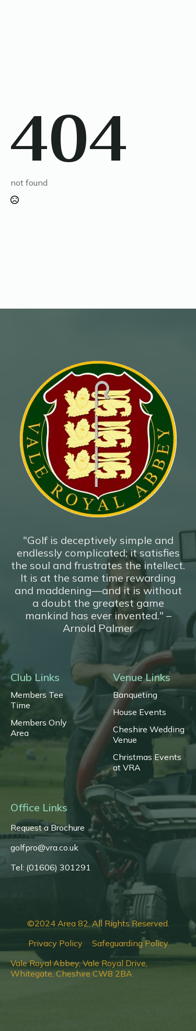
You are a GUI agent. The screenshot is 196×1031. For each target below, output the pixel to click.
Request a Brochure (47, 827)
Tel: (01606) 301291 (50, 867)
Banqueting (135, 694)
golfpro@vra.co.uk (44, 847)
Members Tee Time (36, 699)
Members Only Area (38, 727)
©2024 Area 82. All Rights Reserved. (98, 923)
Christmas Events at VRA (147, 762)
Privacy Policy (55, 943)
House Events (139, 712)
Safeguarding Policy (130, 943)
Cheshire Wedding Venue (149, 734)
